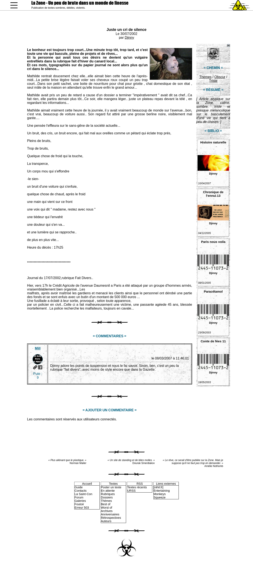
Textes (113, 483)
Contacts (80, 490)
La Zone (79, 3)
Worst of (106, 507)
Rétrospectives (111, 517)
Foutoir (79, 504)
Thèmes (205, 77)
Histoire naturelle (213, 142)
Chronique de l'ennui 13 (213, 193)
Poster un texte (111, 487)
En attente (108, 490)
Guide (78, 487)
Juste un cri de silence (127, 30)
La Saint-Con (83, 494)
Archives (107, 511)
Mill (38, 348)
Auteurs (106, 521)
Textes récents (137, 487)
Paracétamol (213, 291)
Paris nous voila (213, 242)
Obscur (219, 77)
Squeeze (160, 497)
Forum (78, 497)
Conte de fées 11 (213, 341)
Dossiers (107, 497)
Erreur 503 (81, 507)
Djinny (129, 37)
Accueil (87, 483)
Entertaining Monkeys (162, 492)
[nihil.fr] (158, 487)
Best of (105, 504)
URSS (131, 490)
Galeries (80, 500)
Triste (213, 81)
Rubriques (108, 494)
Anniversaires (110, 514)
